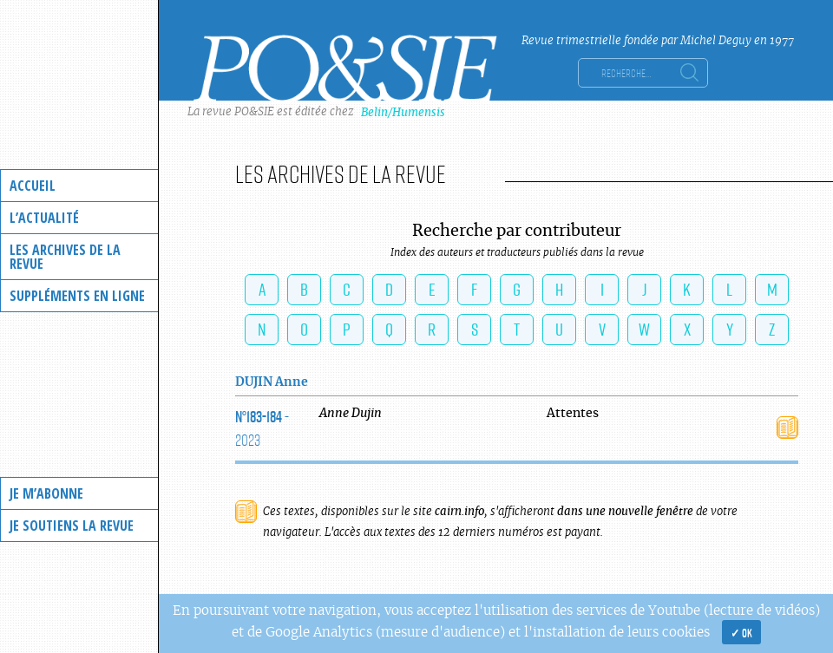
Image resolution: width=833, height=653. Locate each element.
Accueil (33, 185)
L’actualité (44, 217)
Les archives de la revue (65, 256)
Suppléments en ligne (77, 295)
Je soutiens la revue (72, 525)
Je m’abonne (46, 493)
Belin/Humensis (403, 112)
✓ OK (741, 632)
